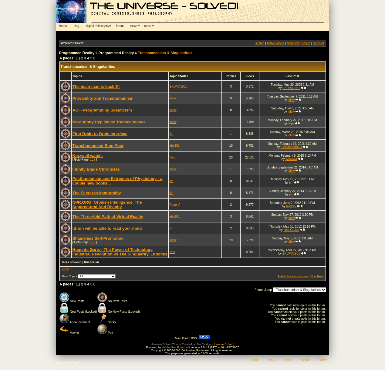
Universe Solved (223, 344)
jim (172, 133)
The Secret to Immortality (97, 193)
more (147, 26)
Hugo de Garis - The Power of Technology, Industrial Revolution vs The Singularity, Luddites (120, 251)
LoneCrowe (291, 230)
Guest (65, 269)
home (63, 26)
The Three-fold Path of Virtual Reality (108, 216)
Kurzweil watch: (88, 155)
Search (260, 43)
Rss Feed (318, 276)
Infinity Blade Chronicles (96, 169)
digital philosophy (97, 26)
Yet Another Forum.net (176, 347)
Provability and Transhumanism (103, 98)
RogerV (175, 204)
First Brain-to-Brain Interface (100, 134)
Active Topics (275, 43)
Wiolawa (291, 159)
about (271, 360)
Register (318, 43)
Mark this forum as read (294, 276)
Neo (291, 123)
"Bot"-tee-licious (291, 147)
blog (76, 26)
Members (293, 43)
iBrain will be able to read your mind (107, 228)
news (133, 26)
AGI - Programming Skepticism (102, 110)
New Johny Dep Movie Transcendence (109, 122)
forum (120, 26)
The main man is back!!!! (96, 86)
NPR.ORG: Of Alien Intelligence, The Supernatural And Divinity (107, 204)
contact (305, 360)
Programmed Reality (77, 53)
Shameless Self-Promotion (98, 238)
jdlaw (173, 98)
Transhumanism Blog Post (98, 145)
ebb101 (175, 145)
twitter (323, 360)
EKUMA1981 (178, 86)
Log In (306, 43)
